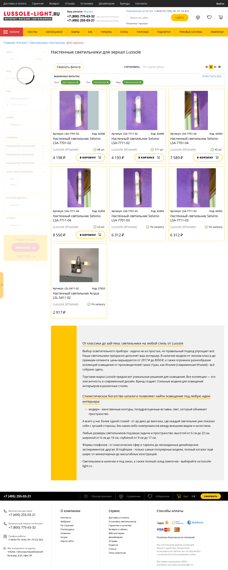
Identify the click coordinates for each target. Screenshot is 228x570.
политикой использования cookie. (177, 554)
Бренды (125, 3)
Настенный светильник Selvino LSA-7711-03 (194, 218)
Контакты (141, 3)
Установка (87, 3)
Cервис (114, 511)
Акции (64, 537)
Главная (9, 43)
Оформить (210, 496)
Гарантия (38, 3)
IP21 (14, 178)
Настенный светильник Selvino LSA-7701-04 (194, 140)
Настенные (57, 43)
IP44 (14, 184)
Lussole (16, 204)
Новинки (66, 533)
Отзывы (70, 3)
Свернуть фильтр (69, 67)
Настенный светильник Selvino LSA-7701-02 (77, 140)
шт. (183, 496)
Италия (16, 225)
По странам (67, 525)
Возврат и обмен (118, 529)
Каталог (11, 32)
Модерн (16, 124)
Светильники (38, 43)
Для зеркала (70, 82)
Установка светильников (122, 521)
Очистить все (211, 76)
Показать (25, 247)
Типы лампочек (117, 552)
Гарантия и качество (120, 525)
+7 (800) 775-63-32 (93, 16)
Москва (88, 11)
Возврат (54, 3)
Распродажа (67, 529)
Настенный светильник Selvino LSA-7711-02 (135, 140)
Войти (220, 3)
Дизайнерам (106, 3)
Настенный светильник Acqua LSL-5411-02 (76, 295)
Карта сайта (67, 541)
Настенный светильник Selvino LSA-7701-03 (135, 218)
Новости (113, 545)
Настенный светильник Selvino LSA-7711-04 (77, 218)
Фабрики (66, 521)
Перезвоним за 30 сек (139, 11)
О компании (70, 511)
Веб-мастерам (116, 533)
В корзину (90, 157)
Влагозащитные (21, 98)
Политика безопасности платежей (176, 537)
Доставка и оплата (15, 3)
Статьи (112, 548)
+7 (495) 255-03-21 (93, 20)
